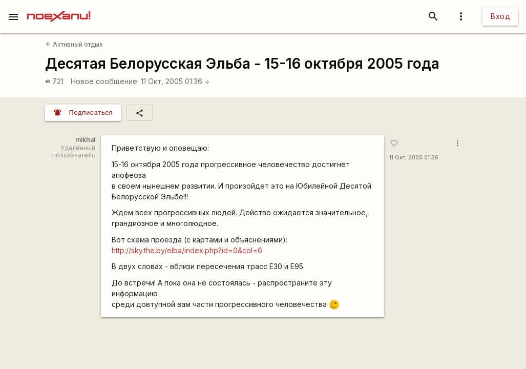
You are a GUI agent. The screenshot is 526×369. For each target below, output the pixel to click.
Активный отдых (74, 44)
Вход (500, 16)
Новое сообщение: (105, 81)
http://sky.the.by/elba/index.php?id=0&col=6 (187, 250)
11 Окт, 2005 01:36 (175, 81)
